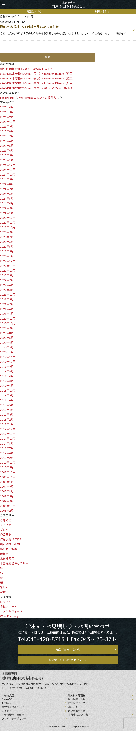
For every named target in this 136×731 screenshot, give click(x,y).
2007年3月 (7, 501)
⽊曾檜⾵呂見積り (78, 711)
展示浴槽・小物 (10, 544)
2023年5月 (7, 246)
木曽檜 (4, 553)
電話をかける (34, 11)
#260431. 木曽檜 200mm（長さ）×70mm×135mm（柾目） (37, 88)
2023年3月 (7, 251)
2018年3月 (7, 414)
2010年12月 (7, 462)
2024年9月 (7, 179)
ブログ (4, 529)
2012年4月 (7, 453)
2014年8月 (7, 443)
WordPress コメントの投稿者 (37, 97)
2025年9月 (7, 126)
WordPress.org (9, 616)
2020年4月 (7, 342)
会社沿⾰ (73, 707)
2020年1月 (7, 352)
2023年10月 (7, 227)
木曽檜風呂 (7, 558)
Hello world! (7, 97)
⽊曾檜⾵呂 (8, 695)
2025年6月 (7, 141)
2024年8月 (7, 184)
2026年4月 (7, 107)
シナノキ (5, 525)
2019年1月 (7, 385)
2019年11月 (7, 357)
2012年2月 (7, 457)
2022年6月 (7, 284)
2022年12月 (7, 260)
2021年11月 (7, 294)
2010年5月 (7, 467)
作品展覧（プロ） (11, 539)
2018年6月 (7, 400)
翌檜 (3, 592)
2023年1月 (7, 256)
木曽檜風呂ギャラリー (14, 563)
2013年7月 (7, 448)
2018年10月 (7, 390)
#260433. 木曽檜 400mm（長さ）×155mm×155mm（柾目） (37, 78)
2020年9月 (7, 328)
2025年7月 (7, 136)
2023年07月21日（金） (66, 28)
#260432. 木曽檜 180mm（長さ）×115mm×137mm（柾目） (37, 83)
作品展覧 (5, 534)
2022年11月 (7, 265)
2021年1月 (7, 313)
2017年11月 (7, 433)
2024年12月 (7, 165)
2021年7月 (7, 304)
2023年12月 (7, 217)
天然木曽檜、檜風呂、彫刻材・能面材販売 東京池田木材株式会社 (68, 4)
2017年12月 (7, 429)
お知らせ (5, 520)
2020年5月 (7, 337)
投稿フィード (8, 606)
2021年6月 (7, 308)
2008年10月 (7, 477)
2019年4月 (7, 376)
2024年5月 (7, 198)
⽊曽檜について (76, 703)
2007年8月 (7, 491)
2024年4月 (7, 203)
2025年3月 (7, 155)
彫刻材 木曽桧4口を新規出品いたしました (26, 68)
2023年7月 (7, 236)
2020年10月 (7, 323)
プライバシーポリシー (14, 719)
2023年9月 (7, 232)
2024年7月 (7, 189)
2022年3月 (7, 289)
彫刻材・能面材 (76, 695)
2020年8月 (7, 333)
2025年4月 (7, 150)
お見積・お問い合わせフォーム (68, 660)
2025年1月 (7, 160)
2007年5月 (7, 496)
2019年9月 (7, 366)
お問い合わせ (102, 11)
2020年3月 (7, 347)
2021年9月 (7, 299)
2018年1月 (7, 424)
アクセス (7, 711)
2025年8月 (7, 131)
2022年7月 (7, 280)
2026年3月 (7, 112)
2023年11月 (7, 222)
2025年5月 (7, 145)
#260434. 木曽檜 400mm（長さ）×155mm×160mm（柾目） (37, 73)
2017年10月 (7, 438)
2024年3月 (7, 208)
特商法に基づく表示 (79, 715)
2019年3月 (7, 381)
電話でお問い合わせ (68, 649)
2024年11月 (7, 169)
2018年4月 (7, 409)
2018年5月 (7, 405)
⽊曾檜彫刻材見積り (13, 715)
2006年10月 (7, 505)
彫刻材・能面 (8, 549)
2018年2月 (7, 419)
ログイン (5, 601)
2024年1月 (7, 213)
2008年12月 (7, 472)
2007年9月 (7, 486)
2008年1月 (7, 481)
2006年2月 (7, 510)
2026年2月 (7, 117)
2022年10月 (7, 270)
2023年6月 (7, 241)
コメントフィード (11, 611)
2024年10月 (7, 174)
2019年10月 (7, 361)
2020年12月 (7, 318)
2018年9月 (7, 395)
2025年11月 (7, 121)
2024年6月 (7, 193)
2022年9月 (7, 275)
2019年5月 (7, 371)
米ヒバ (4, 587)
